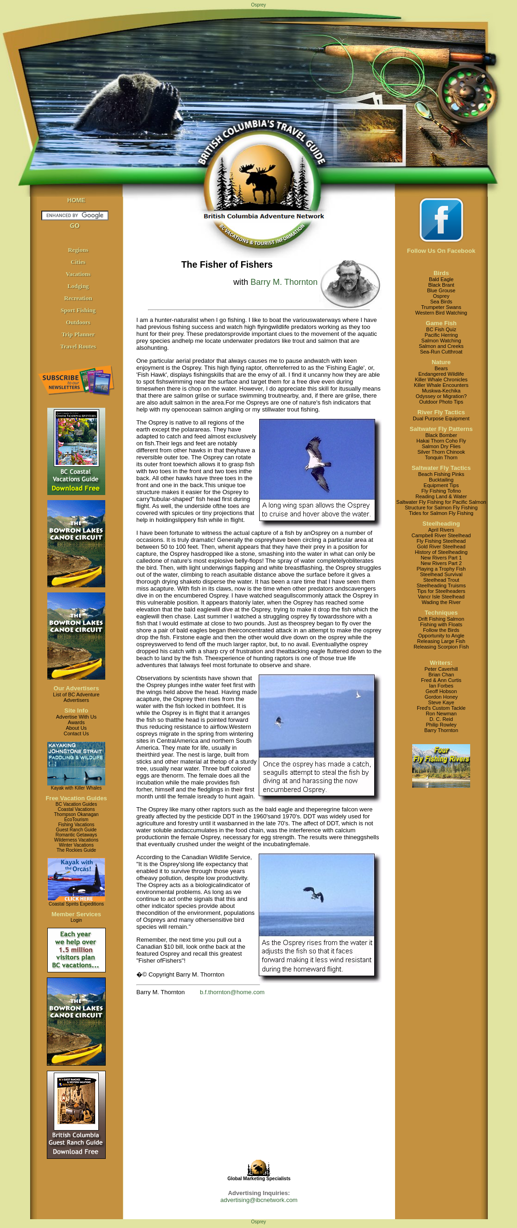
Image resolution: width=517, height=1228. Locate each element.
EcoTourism (76, 819)
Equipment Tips (441, 485)
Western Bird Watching (441, 312)
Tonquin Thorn (441, 457)
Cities (78, 261)
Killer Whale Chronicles (441, 379)
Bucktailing (441, 479)
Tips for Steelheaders (441, 591)
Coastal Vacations (76, 809)
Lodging (78, 286)
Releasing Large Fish (441, 641)
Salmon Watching (441, 340)
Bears (441, 368)
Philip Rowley (441, 724)
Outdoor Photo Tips (441, 402)
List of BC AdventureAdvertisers (76, 697)
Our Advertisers (76, 688)
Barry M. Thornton (284, 282)
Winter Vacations (76, 845)
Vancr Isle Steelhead (441, 596)
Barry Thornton (441, 730)
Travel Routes (78, 346)
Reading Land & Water (441, 496)
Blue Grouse (441, 290)
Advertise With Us (76, 717)
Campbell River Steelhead (441, 535)
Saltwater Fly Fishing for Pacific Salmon (441, 502)
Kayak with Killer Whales (76, 788)
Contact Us (76, 733)
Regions (78, 249)
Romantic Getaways (76, 834)
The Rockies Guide (76, 850)
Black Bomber (441, 435)
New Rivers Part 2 (441, 563)
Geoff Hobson (441, 691)
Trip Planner (78, 334)
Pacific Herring (441, 335)
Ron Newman (441, 713)
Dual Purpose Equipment (441, 418)
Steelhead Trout (441, 580)
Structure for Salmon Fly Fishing (441, 507)
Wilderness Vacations (76, 839)
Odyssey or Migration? (440, 396)
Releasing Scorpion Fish (441, 646)
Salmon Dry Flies (441, 446)
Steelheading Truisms (441, 585)
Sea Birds (441, 301)
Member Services (76, 914)
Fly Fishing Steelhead (441, 541)
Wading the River (441, 602)
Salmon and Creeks (441, 346)
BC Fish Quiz (441, 329)
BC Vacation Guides (76, 804)
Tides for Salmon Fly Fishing (441, 513)
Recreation (78, 298)
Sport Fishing (78, 310)
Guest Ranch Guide (76, 829)
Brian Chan (441, 674)
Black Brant (441, 285)
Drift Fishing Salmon (441, 619)
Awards (76, 722)
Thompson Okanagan (76, 814)
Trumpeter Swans (441, 307)
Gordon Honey (441, 697)
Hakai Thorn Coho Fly (441, 441)
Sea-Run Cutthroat (441, 351)
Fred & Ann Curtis (441, 680)
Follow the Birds (441, 630)
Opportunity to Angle (441, 635)
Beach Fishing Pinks (441, 474)
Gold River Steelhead (441, 546)
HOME (76, 200)
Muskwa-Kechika (441, 390)
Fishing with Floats (441, 624)
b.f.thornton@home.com (232, 992)
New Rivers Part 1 (441, 557)
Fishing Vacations (76, 824)
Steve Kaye (441, 702)
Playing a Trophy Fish (441, 569)
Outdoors (78, 322)
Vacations (78, 273)
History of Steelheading (441, 552)
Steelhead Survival (441, 574)
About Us (76, 728)
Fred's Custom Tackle (441, 708)
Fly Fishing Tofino (441, 491)
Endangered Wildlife (441, 374)
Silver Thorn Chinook (441, 452)
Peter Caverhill (441, 669)
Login (76, 920)
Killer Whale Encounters (441, 385)
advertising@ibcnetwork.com (258, 1199)
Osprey (441, 296)
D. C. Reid (441, 719)
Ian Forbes (441, 685)
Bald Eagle (441, 279)
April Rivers (441, 530)
